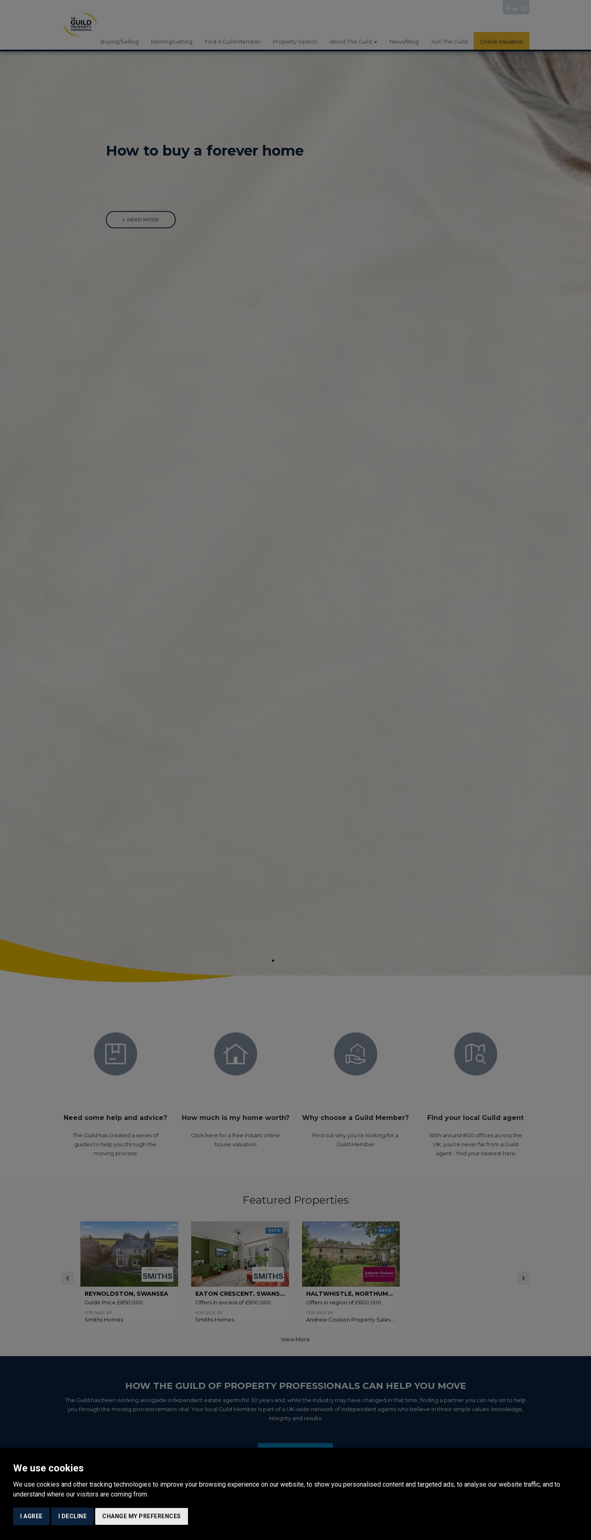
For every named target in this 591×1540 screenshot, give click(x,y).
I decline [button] (72, 1516)
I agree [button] (31, 1516)
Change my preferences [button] (141, 1516)
